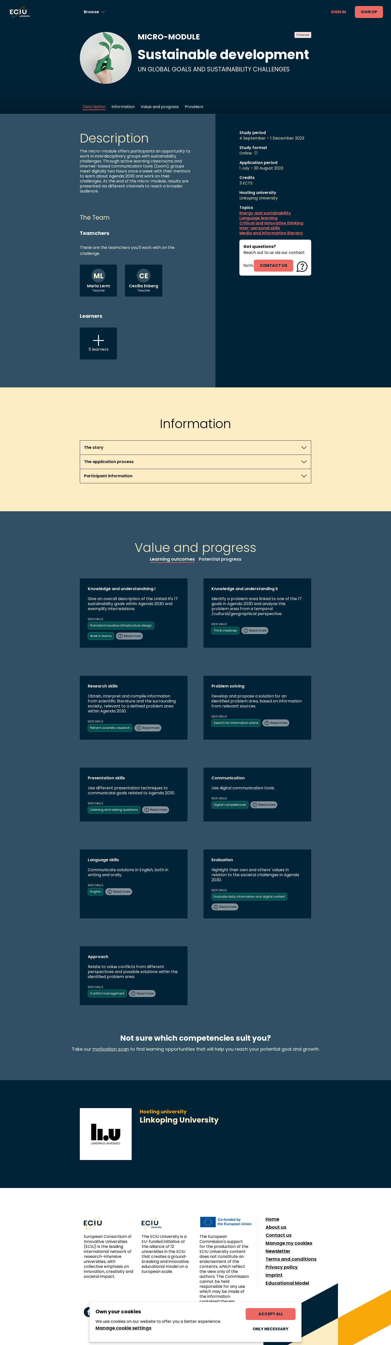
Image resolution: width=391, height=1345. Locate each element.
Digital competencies (230, 805)
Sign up (369, 12)
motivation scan (111, 1049)
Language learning (258, 218)
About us (276, 1227)
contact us (273, 265)
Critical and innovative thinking (271, 223)
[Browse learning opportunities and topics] (94, 11)
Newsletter (278, 1251)
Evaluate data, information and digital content (249, 896)
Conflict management (107, 993)
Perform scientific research (110, 728)
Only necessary (271, 1329)
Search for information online (236, 723)
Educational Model (287, 1283)
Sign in (338, 12)
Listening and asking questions (114, 810)
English (95, 891)
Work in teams (101, 636)
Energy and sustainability (265, 213)
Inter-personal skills (259, 228)
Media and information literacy (271, 233)
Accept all (270, 1314)
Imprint (274, 1275)
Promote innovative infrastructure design (121, 625)
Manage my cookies (289, 1243)
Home (272, 1219)
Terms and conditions (291, 1259)
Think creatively (225, 630)
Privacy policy (282, 1267)
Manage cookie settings (123, 1328)
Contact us (279, 1235)
